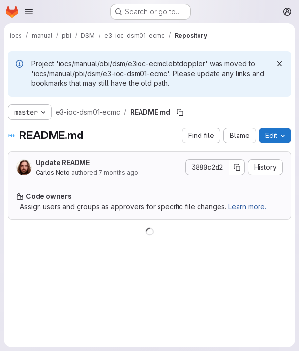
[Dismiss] (279, 64)
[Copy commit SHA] (237, 167)
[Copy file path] (180, 112)
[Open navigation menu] (29, 12)
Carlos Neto (53, 172)
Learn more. (247, 206)
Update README (63, 162)
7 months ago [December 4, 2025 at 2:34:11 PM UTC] (118, 172)
